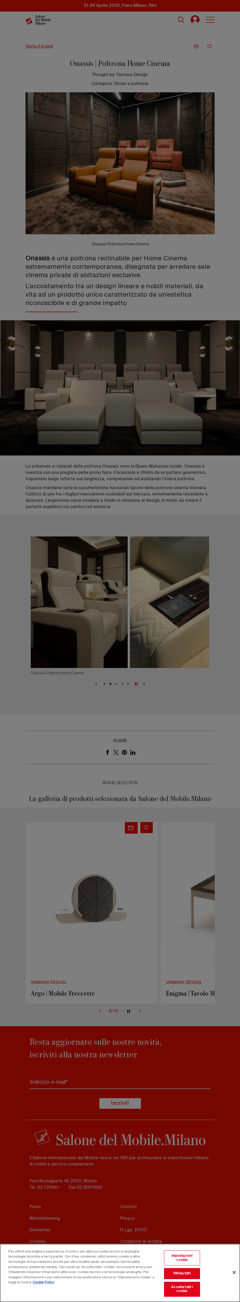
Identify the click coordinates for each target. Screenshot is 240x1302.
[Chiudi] (234, 1272)
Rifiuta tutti (182, 1273)
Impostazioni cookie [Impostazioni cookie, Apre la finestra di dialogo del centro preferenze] (182, 1258)
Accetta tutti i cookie (182, 1289)
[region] (120, 1273)
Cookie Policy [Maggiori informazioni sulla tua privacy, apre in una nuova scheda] (43, 1282)
